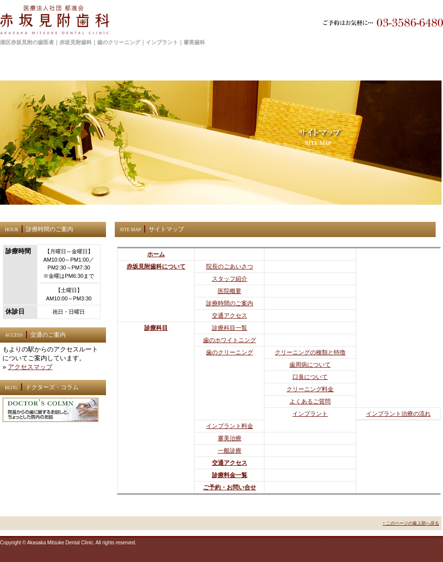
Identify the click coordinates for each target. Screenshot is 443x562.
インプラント (310, 413)
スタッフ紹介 (229, 278)
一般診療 (229, 450)
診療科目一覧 (229, 327)
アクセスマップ (30, 367)
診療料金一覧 (229, 475)
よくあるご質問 (310, 401)
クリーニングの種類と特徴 (310, 352)
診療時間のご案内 (229, 303)
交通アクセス (229, 315)
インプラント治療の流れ (398, 413)
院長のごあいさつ (229, 266)
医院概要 (229, 291)
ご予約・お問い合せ (229, 487)
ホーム (46, 75)
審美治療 (229, 438)
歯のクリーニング (229, 352)
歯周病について (310, 364)
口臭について (310, 377)
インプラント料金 (229, 426)
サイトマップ (74, 75)
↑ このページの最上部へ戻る (411, 523)
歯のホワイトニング (229, 340)
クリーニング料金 (310, 389)
